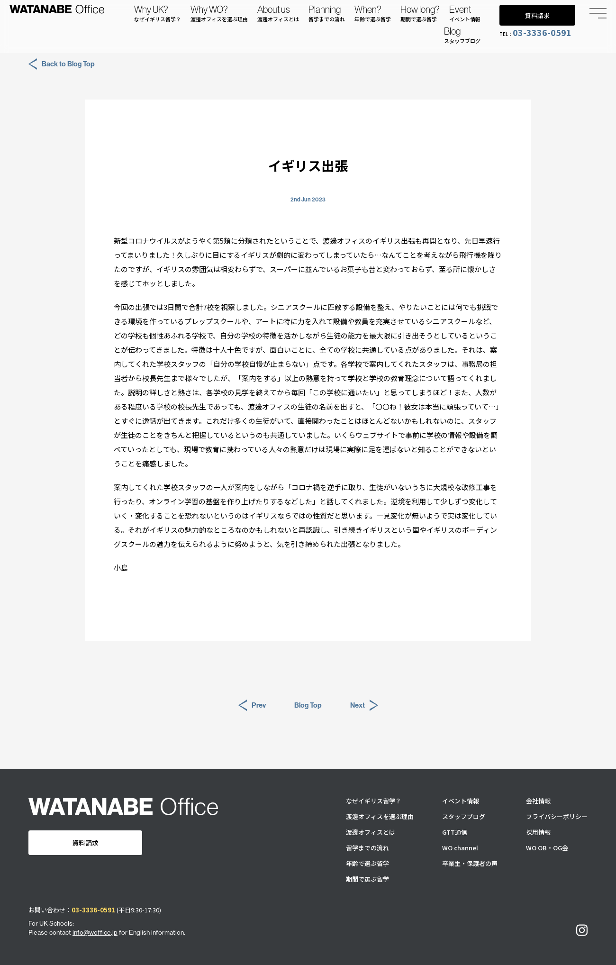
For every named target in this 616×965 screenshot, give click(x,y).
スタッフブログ (463, 816)
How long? (420, 13)
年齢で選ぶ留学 (367, 863)
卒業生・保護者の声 (470, 863)
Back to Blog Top (61, 64)
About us (278, 13)
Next (364, 705)
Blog (462, 35)
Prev (252, 705)
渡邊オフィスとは (370, 832)
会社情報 (538, 801)
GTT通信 (454, 832)
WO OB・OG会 (547, 848)
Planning (326, 13)
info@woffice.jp (95, 932)
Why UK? (157, 13)
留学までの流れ (367, 848)
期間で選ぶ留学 (367, 879)
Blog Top (308, 705)
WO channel (460, 848)
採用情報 (538, 832)
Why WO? (219, 13)
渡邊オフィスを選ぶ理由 (380, 816)
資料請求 (537, 15)
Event (464, 13)
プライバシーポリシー (557, 816)
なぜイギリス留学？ (373, 801)
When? (372, 13)
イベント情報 (460, 801)
